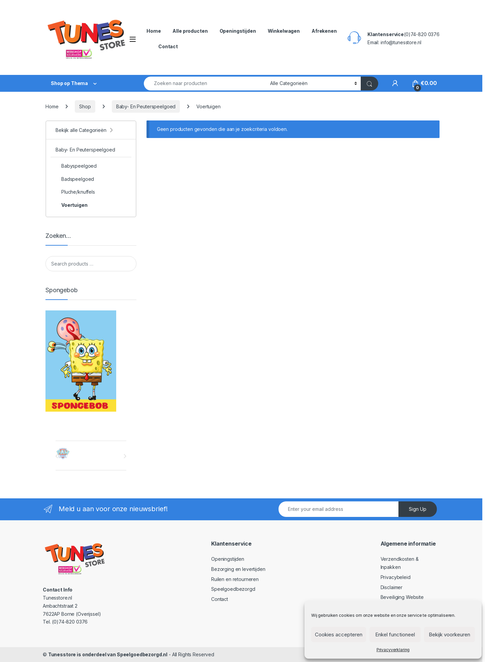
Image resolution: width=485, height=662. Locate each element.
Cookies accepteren (338, 634)
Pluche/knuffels (75, 192)
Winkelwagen (284, 31)
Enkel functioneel (395, 634)
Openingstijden (238, 31)
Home (154, 31)
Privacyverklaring (393, 649)
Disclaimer (392, 587)
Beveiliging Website (402, 597)
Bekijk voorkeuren (449, 634)
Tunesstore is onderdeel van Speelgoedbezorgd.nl (107, 654)
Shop (85, 106)
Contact (168, 46)
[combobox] (205, 83)
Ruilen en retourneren (235, 579)
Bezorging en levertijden (238, 569)
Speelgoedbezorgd (233, 589)
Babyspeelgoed (76, 166)
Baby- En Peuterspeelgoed (146, 106)
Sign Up (417, 509)
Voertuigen (72, 205)
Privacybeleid (396, 577)
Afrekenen (324, 31)
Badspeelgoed (75, 179)
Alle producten (189, 31)
